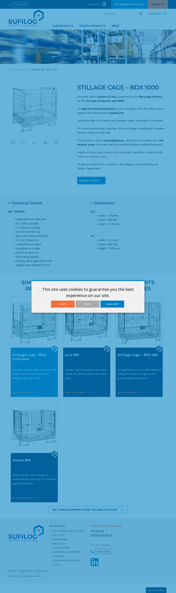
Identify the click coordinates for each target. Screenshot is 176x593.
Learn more (112, 304)
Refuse (87, 304)
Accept (63, 304)
